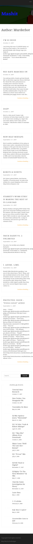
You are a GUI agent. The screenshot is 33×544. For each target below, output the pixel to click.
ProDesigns (12, 541)
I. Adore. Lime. (11, 265)
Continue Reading (23, 98)
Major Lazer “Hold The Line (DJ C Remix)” (19, 446)
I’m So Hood (9, 40)
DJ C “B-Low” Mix (18, 454)
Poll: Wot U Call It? (19, 510)
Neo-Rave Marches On (15, 72)
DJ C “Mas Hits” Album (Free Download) (18, 435)
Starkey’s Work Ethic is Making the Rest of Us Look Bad (15, 199)
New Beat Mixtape (13, 137)
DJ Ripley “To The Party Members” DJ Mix (19, 474)
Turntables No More (20, 407)
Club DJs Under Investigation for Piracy (18, 484)
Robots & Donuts (12, 172)
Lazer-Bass (16, 492)
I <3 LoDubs (16, 501)
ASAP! (6, 109)
